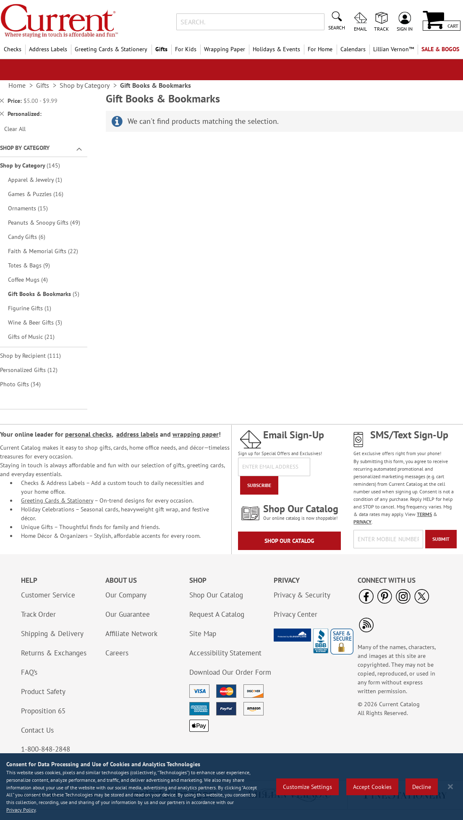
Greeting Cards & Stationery (57, 500)
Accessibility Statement (225, 653)
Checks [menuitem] (12, 49)
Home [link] (17, 85)
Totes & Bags (35, 265)
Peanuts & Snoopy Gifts (46, 222)
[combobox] (250, 21)
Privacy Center (295, 614)
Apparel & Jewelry (39, 179)
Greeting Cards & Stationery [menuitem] (111, 49)
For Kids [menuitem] (185, 49)
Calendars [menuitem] (353, 49)
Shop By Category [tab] (25, 148)
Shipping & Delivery (52, 633)
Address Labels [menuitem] (48, 49)
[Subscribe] (259, 485)
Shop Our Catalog (289, 541)
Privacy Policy (21, 810)
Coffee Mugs (34, 279)
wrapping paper (196, 434)
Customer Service (48, 595)
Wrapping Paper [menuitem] (224, 49)
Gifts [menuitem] (161, 49)
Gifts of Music (37, 337)
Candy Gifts (32, 237)
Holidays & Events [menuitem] (276, 49)
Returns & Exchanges (53, 653)
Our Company (125, 595)
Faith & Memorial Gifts (46, 251)
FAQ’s (29, 672)
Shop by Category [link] (85, 85)
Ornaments (34, 208)
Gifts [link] (42, 85)
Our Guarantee (127, 614)
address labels (137, 434)
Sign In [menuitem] (405, 28)
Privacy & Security (302, 595)
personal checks (88, 434)
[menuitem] (393, 49)
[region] (231, 786)
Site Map (202, 633)
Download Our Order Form (230, 672)
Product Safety (43, 691)
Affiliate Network (131, 633)
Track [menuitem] (381, 28)
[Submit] (441, 539)
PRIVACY (362, 522)
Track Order (38, 614)
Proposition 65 (43, 710)
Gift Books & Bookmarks (46, 294)
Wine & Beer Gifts (41, 322)
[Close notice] (450, 786)
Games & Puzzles (41, 194)
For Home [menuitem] (320, 49)
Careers (116, 653)
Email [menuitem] (360, 28)
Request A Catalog (216, 614)
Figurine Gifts (34, 308)
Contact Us (37, 730)
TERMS (424, 514)
